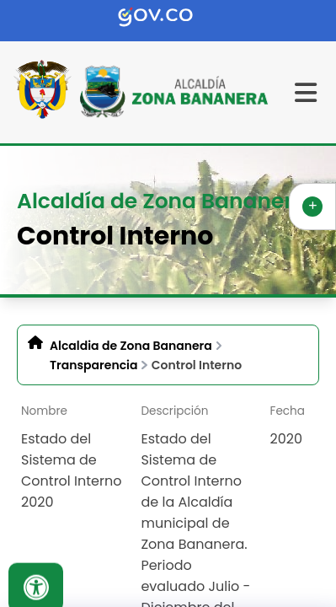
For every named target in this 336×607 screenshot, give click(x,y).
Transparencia (93, 365)
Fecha (287, 411)
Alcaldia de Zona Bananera (131, 345)
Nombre (44, 411)
